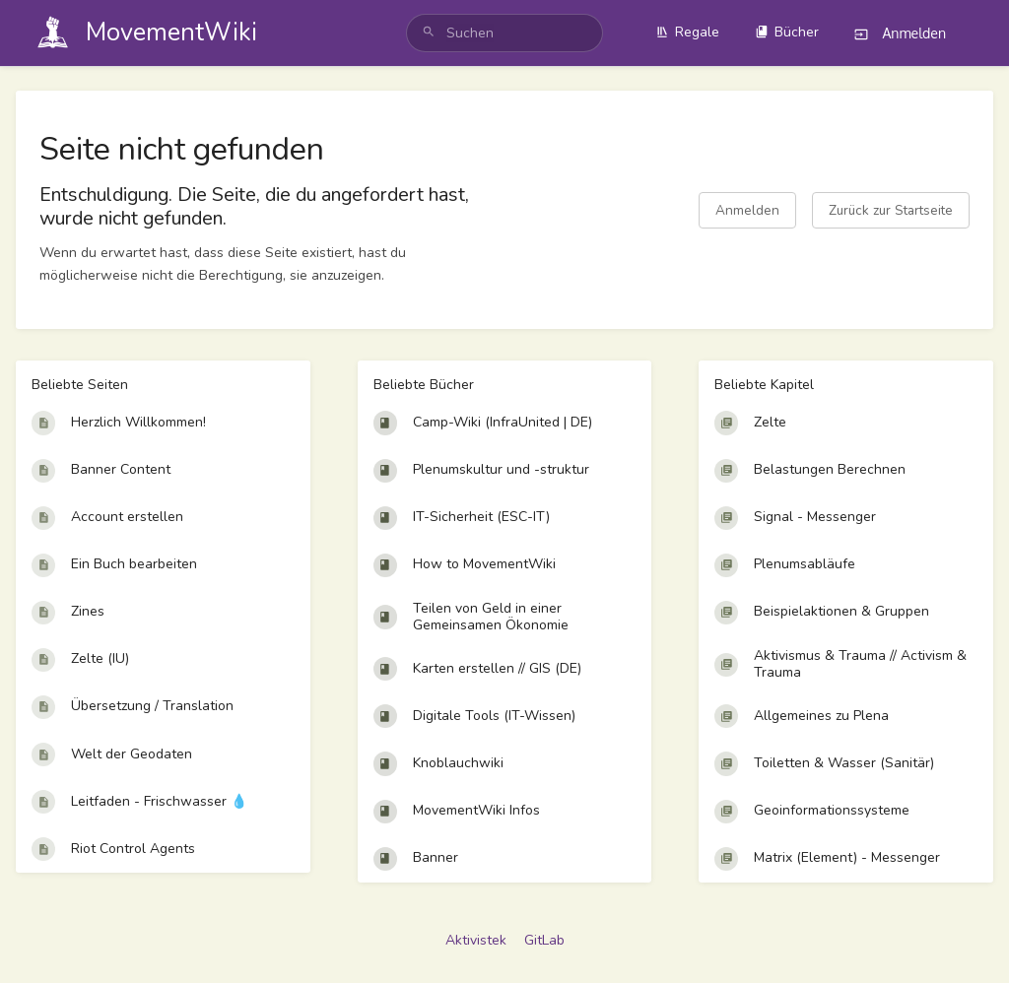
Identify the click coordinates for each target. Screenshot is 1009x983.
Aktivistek (475, 940)
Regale (687, 32)
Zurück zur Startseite (891, 210)
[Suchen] (429, 33)
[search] (504, 33)
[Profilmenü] (974, 33)
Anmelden (747, 210)
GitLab (544, 940)
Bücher (787, 32)
